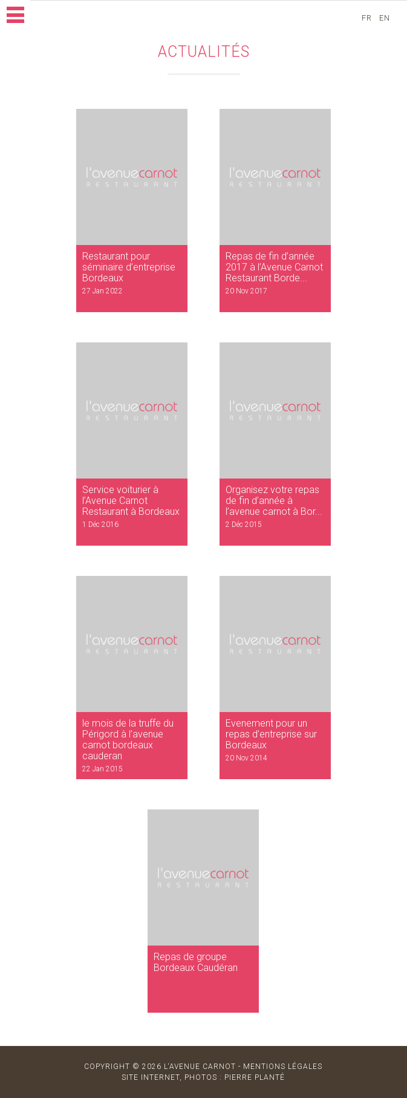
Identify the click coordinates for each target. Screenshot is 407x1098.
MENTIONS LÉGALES (282, 1066)
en (386, 17)
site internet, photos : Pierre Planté (203, 1077)
